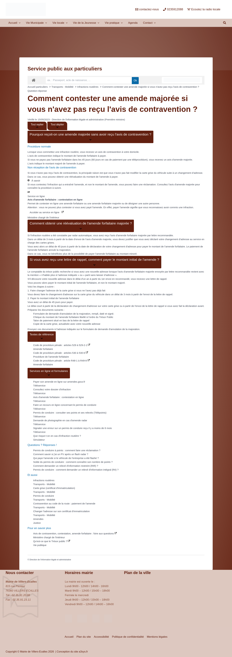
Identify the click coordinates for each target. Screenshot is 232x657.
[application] (18, 23)
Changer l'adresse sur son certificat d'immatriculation (61, 511)
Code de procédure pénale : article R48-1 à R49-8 (61, 360)
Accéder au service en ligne (47, 212)
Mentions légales (156, 636)
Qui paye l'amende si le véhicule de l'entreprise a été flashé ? (66, 458)
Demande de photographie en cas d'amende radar (60, 420)
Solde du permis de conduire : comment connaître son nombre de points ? (73, 462)
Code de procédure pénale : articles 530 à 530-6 (60, 352)
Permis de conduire (43, 495)
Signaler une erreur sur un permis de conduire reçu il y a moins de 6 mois (72, 428)
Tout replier (37, 126)
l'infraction (52, 184)
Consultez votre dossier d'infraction (52, 389)
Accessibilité (101, 636)
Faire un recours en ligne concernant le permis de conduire (64, 405)
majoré (58, 163)
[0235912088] (173, 9)
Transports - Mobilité (63, 86)
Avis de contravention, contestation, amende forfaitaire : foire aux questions (75, 533)
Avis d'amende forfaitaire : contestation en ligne (58, 397)
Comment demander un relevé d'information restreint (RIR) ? (65, 465)
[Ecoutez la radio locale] (204, 9)
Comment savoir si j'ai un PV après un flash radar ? (60, 454)
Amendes (38, 519)
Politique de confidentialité (128, 636)
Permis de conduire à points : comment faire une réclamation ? (66, 450)
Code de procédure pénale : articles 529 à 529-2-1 (61, 345)
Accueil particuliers (38, 86)
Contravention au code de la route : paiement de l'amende (64, 503)
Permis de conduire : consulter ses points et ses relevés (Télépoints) (69, 412)
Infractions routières (88, 86)
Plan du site (84, 636)
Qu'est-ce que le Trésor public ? (51, 541)
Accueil (69, 636)
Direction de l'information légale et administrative (50, 560)
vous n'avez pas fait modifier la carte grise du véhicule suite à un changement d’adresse (155, 172)
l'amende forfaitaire (87, 155)
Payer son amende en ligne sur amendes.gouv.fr (59, 381)
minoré (133, 253)
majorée (142, 235)
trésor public (52, 271)
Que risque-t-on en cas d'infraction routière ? (57, 435)
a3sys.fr (83, 651)
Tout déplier (57, 126)
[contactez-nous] (147, 9)
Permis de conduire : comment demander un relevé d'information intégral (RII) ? (76, 469)
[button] (224, 23)
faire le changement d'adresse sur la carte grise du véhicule (73, 294)
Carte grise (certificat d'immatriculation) (54, 488)
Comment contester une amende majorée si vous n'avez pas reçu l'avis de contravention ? (150, 86)
